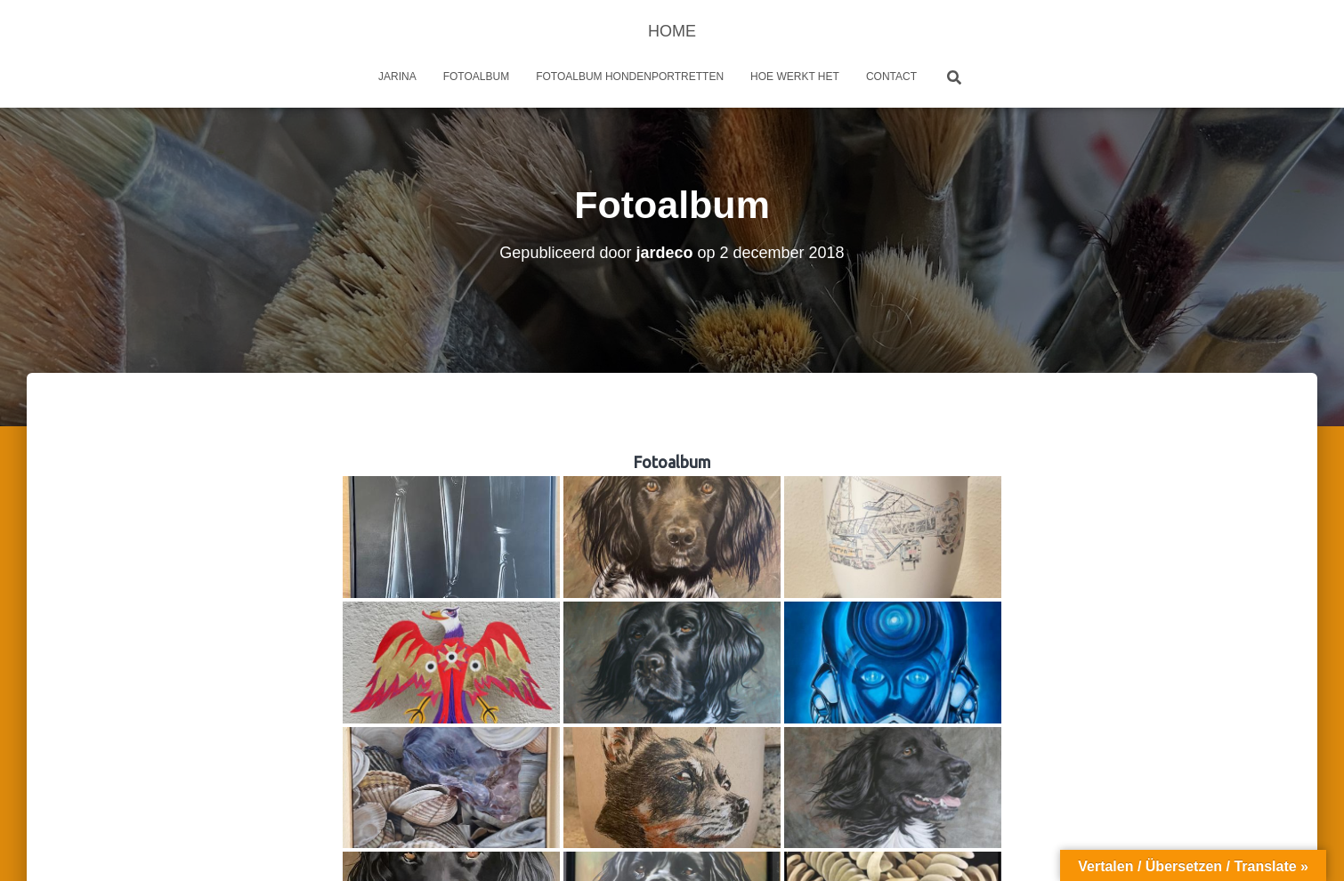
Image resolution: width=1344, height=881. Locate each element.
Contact (891, 76)
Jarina (397, 76)
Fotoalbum (476, 76)
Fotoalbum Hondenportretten (630, 76)
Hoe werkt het (794, 76)
